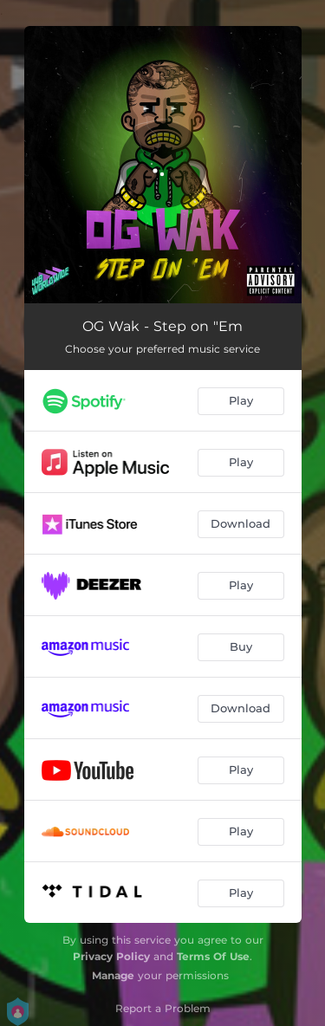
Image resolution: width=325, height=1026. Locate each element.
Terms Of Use (213, 956)
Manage (113, 975)
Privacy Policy (111, 956)
